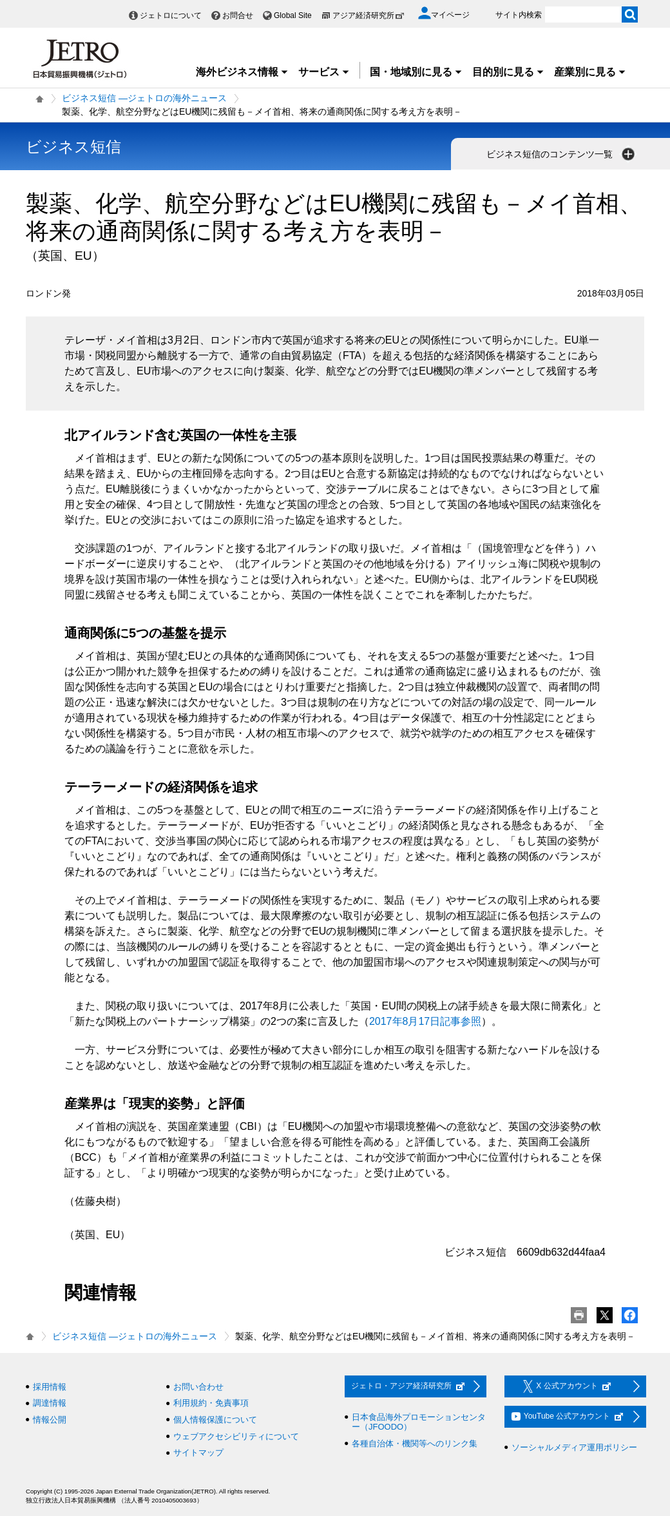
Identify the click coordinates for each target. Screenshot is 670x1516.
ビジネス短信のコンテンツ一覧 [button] (561, 154)
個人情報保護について (215, 1419)
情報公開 (49, 1419)
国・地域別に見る (416, 71)
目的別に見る (508, 71)
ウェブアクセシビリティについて (236, 1436)
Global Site (293, 15)
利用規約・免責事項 (211, 1403)
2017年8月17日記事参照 (425, 1021)
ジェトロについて (171, 15)
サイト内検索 (518, 14)
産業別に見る (590, 71)
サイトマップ (198, 1452)
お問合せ (237, 15)
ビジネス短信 (73, 146)
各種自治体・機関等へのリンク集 (414, 1443)
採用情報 (49, 1387)
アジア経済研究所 (368, 15)
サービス (324, 71)
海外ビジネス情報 (242, 71)
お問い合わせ (198, 1387)
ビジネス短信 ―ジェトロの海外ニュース (144, 98)
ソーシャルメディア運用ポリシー (574, 1447)
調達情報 (49, 1403)
